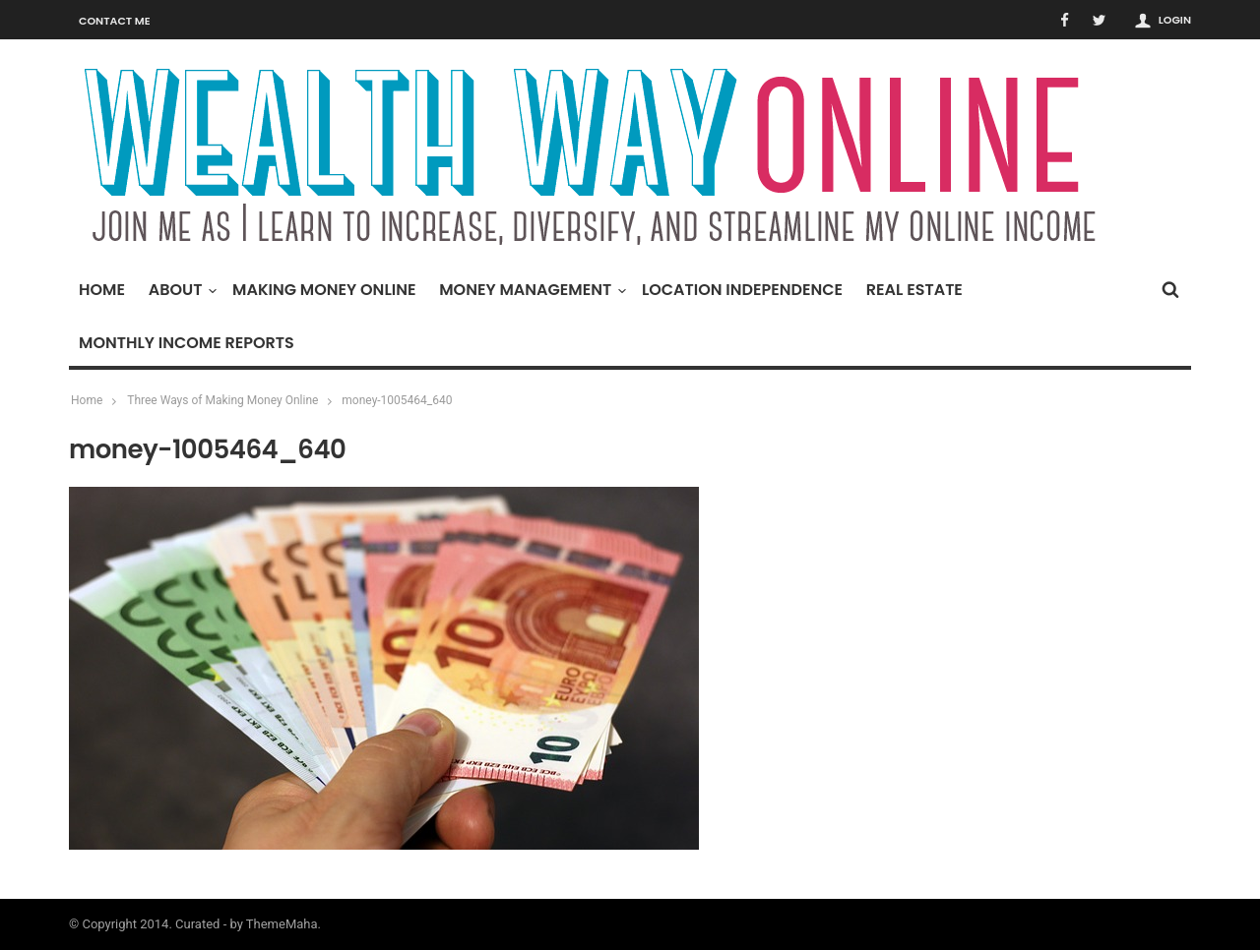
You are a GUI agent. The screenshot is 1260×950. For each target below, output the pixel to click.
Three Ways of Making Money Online (222, 400)
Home (102, 289)
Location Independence (742, 289)
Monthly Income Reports (186, 342)
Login (1175, 20)
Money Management (530, 289)
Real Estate (914, 289)
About (181, 289)
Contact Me (115, 21)
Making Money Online (323, 289)
